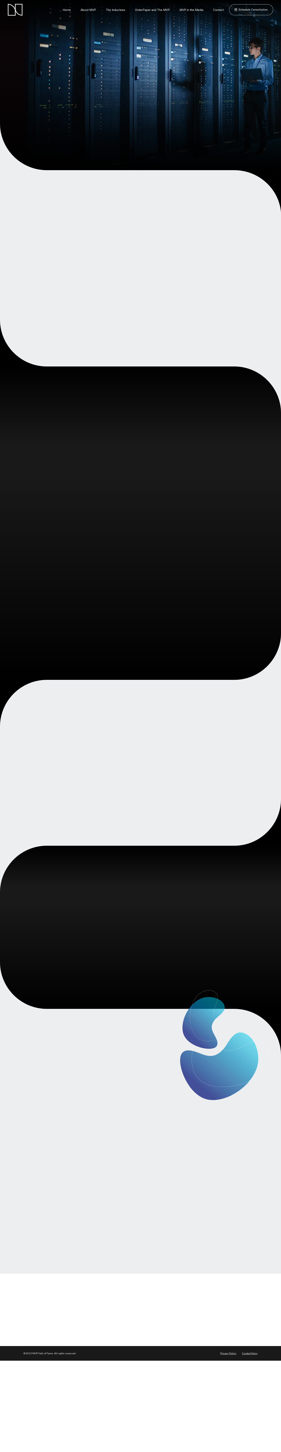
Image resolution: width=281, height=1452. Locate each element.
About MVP (88, 10)
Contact (218, 10)
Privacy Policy (228, 1353)
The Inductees (115, 10)
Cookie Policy (250, 1353)
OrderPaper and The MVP (152, 10)
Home (67, 10)
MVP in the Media (191, 10)
